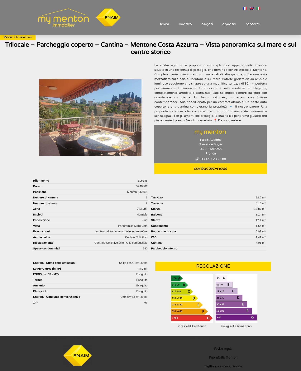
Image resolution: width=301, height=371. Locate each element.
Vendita (185, 24)
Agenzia (229, 24)
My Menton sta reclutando (223, 366)
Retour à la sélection (18, 37)
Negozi (207, 24)
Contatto (253, 24)
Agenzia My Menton (223, 358)
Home (165, 24)
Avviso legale (223, 349)
